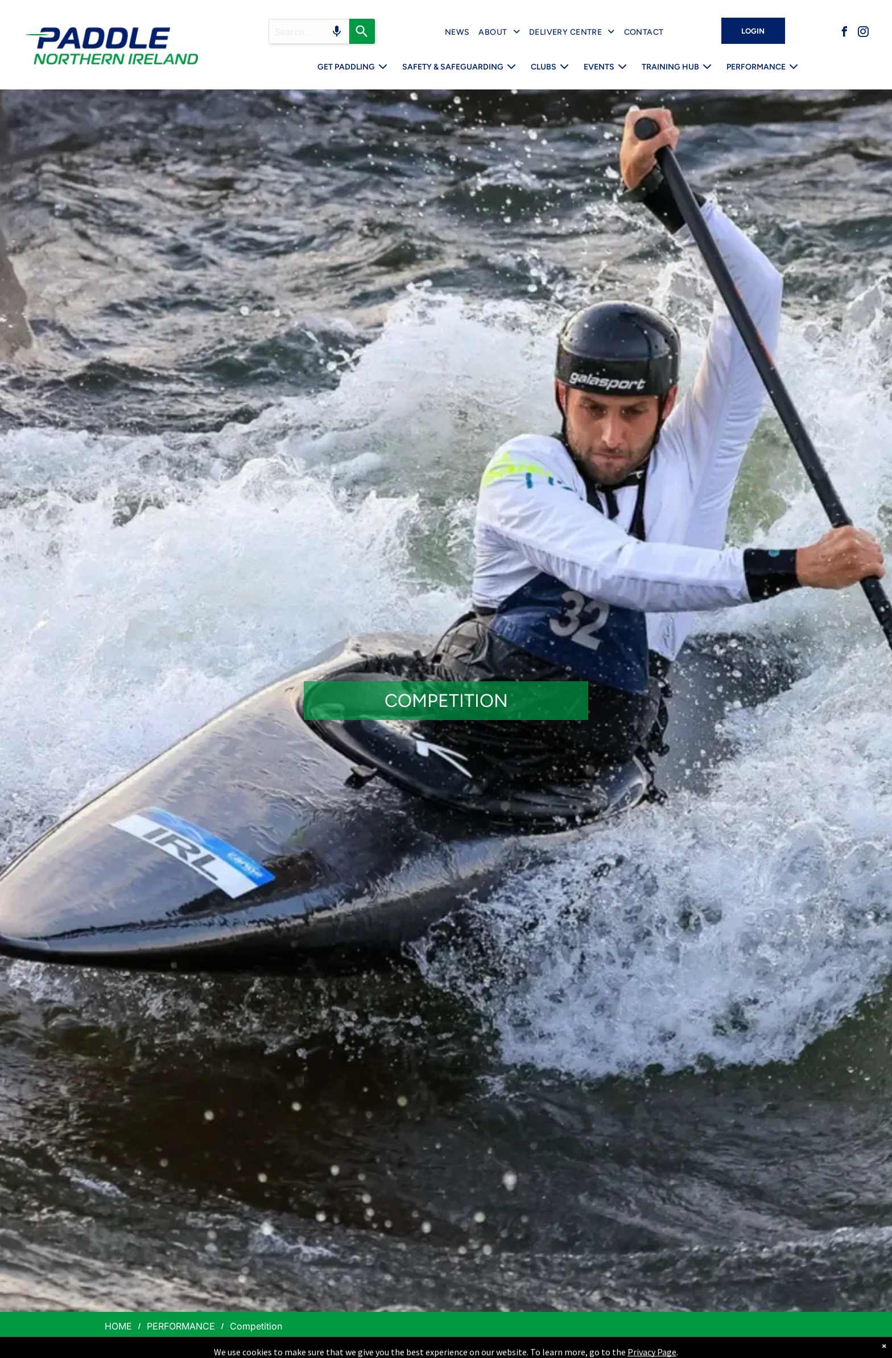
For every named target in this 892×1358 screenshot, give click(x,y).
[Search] (362, 31)
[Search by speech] (336, 31)
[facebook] (844, 33)
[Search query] (309, 31)
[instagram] (863, 33)
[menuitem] (457, 32)
